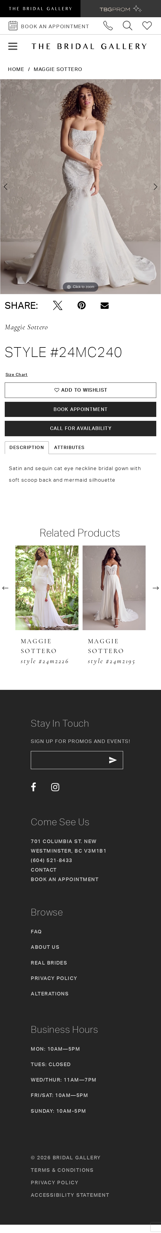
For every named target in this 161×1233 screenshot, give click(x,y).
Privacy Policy (54, 986)
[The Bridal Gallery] (89, 46)
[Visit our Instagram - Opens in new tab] (55, 796)
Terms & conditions (62, 1178)
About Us (45, 955)
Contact (44, 878)
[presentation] (46, 594)
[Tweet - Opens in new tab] (57, 306)
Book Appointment (81, 412)
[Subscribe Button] (122, 767)
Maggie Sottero (58, 69)
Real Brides (49, 971)
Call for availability (81, 434)
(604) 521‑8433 (51, 868)
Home (16, 69)
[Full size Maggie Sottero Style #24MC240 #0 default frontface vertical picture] (80, 186)
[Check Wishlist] (147, 25)
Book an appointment (65, 887)
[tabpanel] (80, 186)
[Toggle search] (128, 25)
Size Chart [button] (18, 374)
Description (26, 454)
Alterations (50, 1001)
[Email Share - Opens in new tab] (105, 306)
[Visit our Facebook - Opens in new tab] (33, 796)
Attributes (69, 454)
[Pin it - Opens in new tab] (82, 306)
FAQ (36, 940)
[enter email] (82, 767)
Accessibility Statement (70, 1203)
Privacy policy (54, 1191)
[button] (12, 46)
